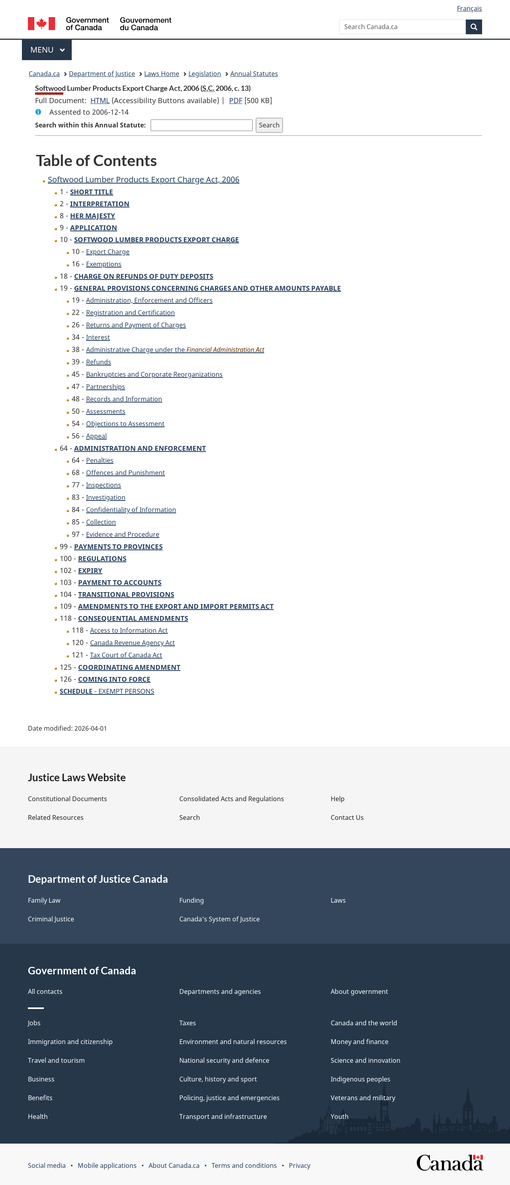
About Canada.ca (174, 1165)
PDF (235, 100)
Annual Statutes (254, 73)
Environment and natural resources (233, 1041)
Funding (191, 900)
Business (41, 1079)
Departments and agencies (220, 991)
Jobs (34, 1023)
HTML (100, 100)
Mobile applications (107, 1165)
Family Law (44, 900)
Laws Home (161, 73)
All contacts (45, 991)
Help (338, 798)
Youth (340, 1116)
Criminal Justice (51, 919)
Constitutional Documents (67, 798)
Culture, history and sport (218, 1079)
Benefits (40, 1097)
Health (38, 1116)
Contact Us (347, 817)
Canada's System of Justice (219, 919)
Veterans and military (363, 1097)
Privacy (299, 1165)
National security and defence (224, 1060)
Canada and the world (364, 1023)
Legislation (204, 73)
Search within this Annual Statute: (91, 125)
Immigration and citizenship (70, 1041)
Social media (47, 1165)
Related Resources (56, 817)
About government (359, 991)
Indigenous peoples (360, 1079)
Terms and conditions (244, 1165)
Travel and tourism (56, 1060)
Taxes (187, 1023)
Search (189, 817)
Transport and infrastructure (223, 1116)
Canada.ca (44, 73)
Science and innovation (365, 1060)
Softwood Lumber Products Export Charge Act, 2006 (143, 179)
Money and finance (359, 1041)
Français (469, 8)
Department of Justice (102, 73)
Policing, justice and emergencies (229, 1097)
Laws (338, 900)
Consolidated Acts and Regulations (231, 798)
